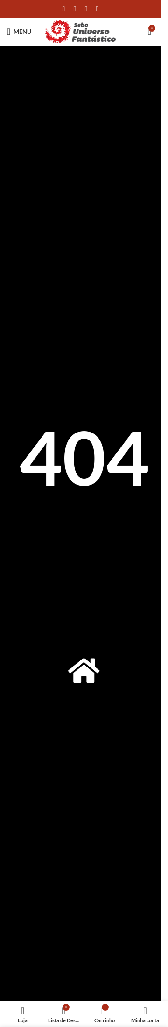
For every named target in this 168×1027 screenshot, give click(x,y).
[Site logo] (80, 31)
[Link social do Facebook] (64, 8)
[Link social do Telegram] (97, 8)
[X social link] (75, 8)
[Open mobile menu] (19, 31)
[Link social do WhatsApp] (86, 8)
